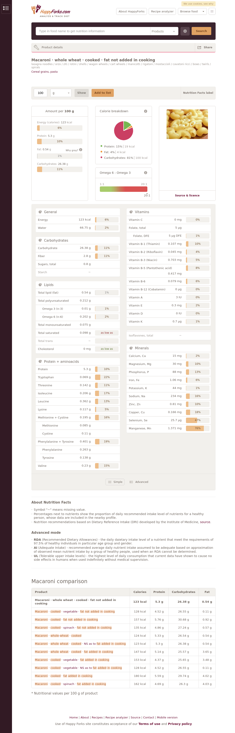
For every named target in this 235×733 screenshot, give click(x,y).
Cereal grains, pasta (44, 71)
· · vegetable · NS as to (78, 667)
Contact (148, 717)
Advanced (141, 482)
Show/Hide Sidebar (6, 9)
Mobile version (167, 717)
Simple (118, 482)
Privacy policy (180, 724)
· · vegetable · (75, 611)
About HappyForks (132, 11)
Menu (212, 11)
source (205, 522)
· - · (58, 635)
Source (135, 717)
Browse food (189, 11)
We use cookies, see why (198, 3)
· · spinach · (73, 627)
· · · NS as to (80, 643)
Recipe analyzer (162, 11)
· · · (74, 651)
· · (66, 619)
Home (74, 717)
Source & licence (187, 195)
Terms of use (149, 724)
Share (208, 47)
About (85, 717)
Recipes (97, 717)
